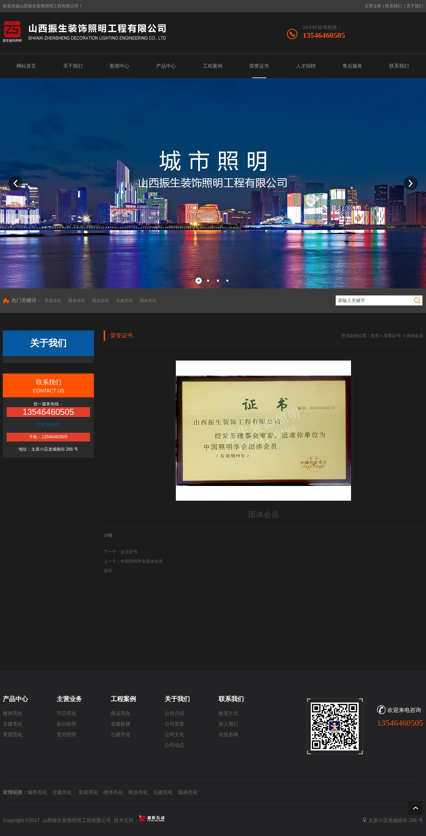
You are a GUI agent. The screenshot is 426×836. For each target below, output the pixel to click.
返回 (108, 570)
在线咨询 (228, 734)
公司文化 (174, 734)
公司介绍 (174, 713)
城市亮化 (37, 792)
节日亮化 (66, 713)
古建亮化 (124, 300)
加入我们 (228, 724)
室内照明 (66, 734)
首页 (375, 335)
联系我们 (393, 6)
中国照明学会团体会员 (142, 561)
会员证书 (129, 551)
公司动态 (174, 745)
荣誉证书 (392, 335)
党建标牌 (120, 724)
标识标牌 (66, 724)
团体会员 (414, 335)
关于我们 (414, 6)
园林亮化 (148, 300)
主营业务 (373, 6)
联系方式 (228, 713)
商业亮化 (100, 300)
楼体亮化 (76, 300)
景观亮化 (52, 300)
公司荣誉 (174, 724)
